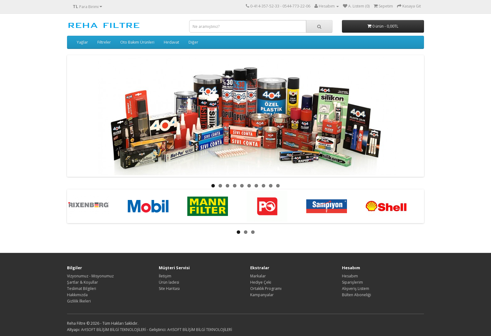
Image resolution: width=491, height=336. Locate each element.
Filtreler (104, 42)
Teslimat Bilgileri (81, 288)
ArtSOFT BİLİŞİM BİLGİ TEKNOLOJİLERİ (113, 329)
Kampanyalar (262, 294)
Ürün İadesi (169, 282)
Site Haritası (169, 288)
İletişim (165, 276)
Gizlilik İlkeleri (79, 301)
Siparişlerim (352, 282)
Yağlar (82, 42)
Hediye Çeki (260, 282)
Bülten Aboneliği (356, 294)
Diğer (193, 42)
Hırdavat (171, 42)
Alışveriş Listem (355, 288)
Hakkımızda (77, 294)
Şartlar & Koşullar (82, 282)
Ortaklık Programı (266, 288)
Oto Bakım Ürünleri (137, 42)
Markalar (258, 276)
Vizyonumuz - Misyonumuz (90, 276)
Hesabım (350, 276)
